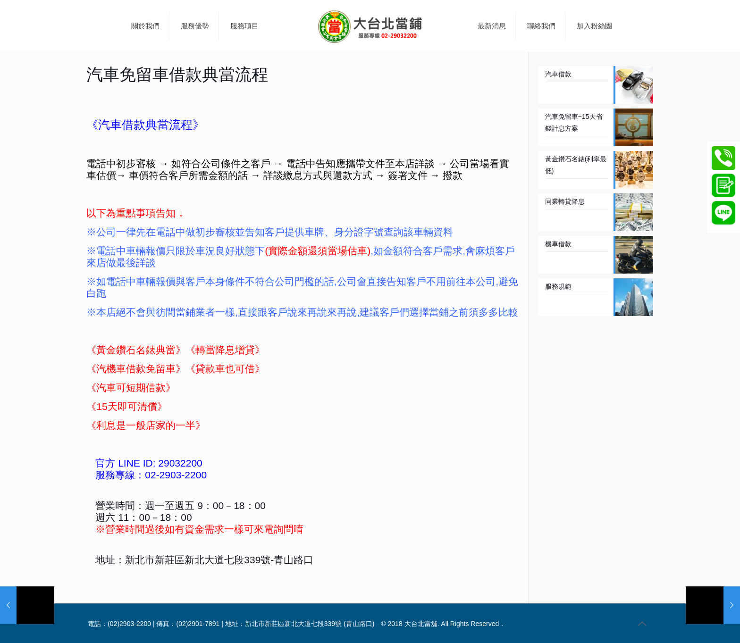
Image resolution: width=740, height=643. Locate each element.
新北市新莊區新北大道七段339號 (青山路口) (310, 623)
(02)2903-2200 (129, 623)
